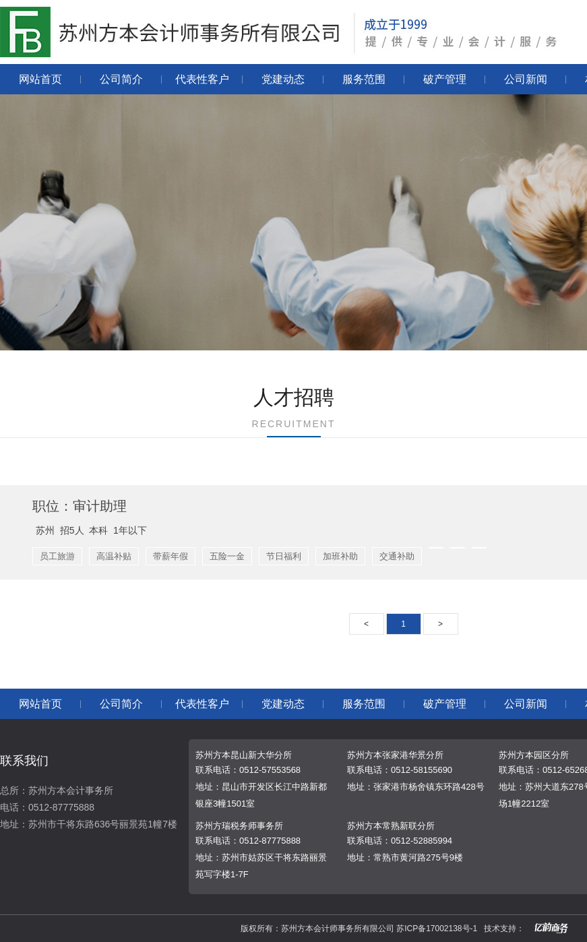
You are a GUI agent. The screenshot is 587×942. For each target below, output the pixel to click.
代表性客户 (202, 79)
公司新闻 (525, 79)
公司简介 (121, 79)
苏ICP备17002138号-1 (436, 928)
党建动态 (283, 79)
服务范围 (363, 79)
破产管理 (444, 79)
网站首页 (40, 79)
